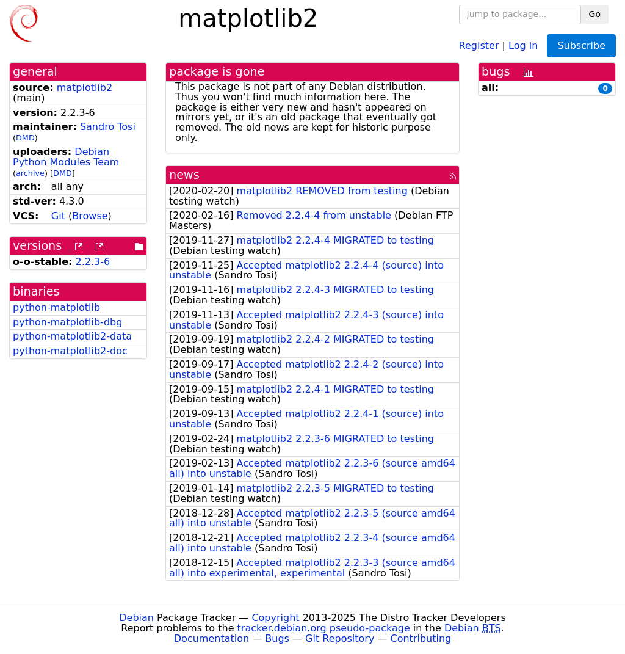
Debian (136, 617)
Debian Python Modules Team (66, 157)
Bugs (277, 638)
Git (58, 216)
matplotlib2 (85, 87)
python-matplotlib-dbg (67, 322)
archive (30, 173)
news (184, 175)
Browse (89, 216)
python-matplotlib (56, 307)
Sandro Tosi (107, 127)
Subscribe (581, 45)
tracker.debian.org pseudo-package (323, 628)
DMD (25, 137)
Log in (523, 45)
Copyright (275, 617)
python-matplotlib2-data (72, 336)
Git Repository (339, 638)
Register (479, 45)
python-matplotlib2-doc (70, 351)
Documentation (211, 638)
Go (595, 14)
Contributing (421, 638)
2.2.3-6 (93, 261)
